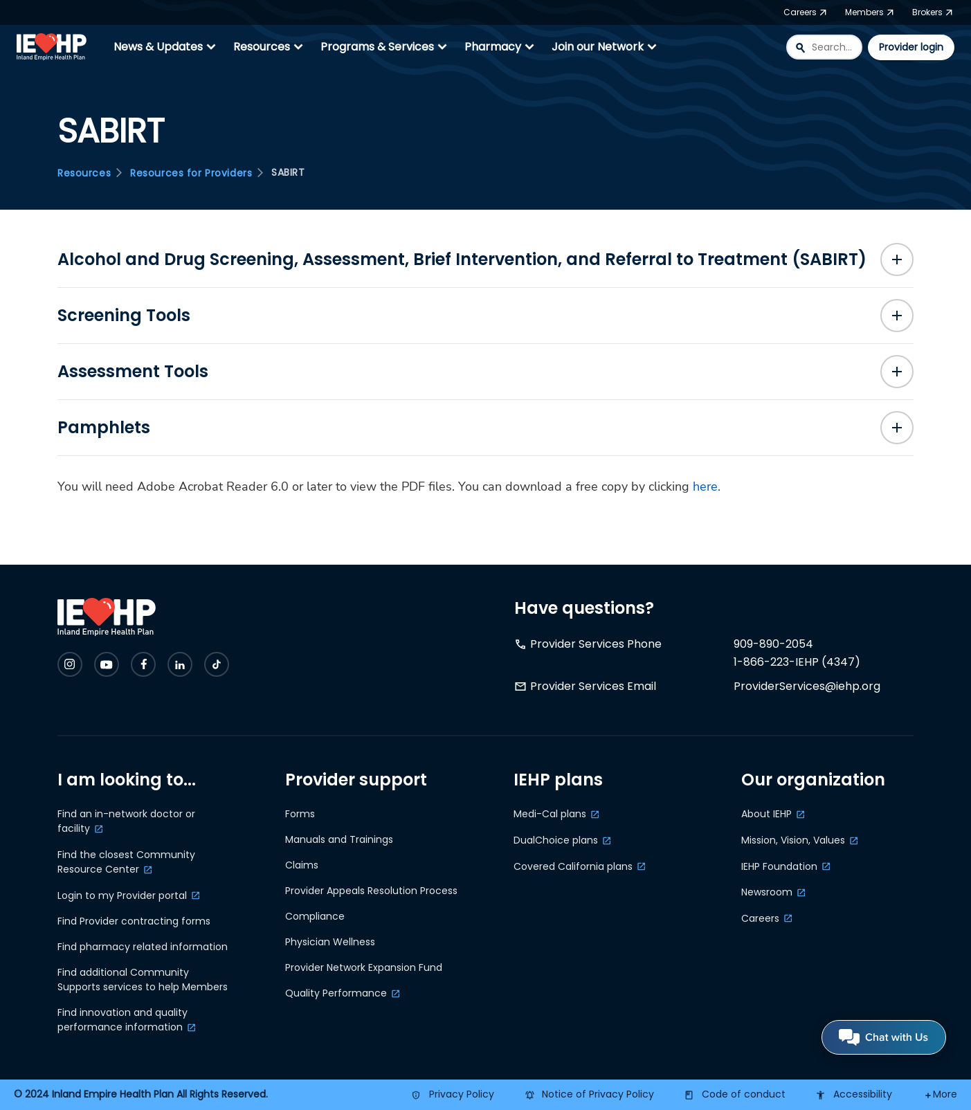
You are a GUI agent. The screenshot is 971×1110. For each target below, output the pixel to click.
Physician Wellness (330, 942)
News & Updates (166, 47)
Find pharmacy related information (142, 947)
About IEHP (766, 814)
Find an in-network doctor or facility (126, 821)
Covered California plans (573, 866)
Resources (270, 47)
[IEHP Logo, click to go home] (55, 47)
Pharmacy (501, 47)
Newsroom (766, 892)
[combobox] (824, 47)
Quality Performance (336, 993)
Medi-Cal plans (550, 814)
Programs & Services (385, 47)
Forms (300, 814)
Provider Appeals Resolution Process (371, 891)
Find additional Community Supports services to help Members (142, 979)
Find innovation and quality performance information (122, 1020)
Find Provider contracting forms (133, 921)
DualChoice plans (556, 840)
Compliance (315, 916)
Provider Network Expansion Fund (363, 967)
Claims (301, 865)
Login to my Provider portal (122, 895)
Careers (760, 918)
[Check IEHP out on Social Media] (69, 664)
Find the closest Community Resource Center (126, 862)
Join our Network (606, 47)
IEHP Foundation (779, 866)
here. (706, 486)
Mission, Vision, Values (793, 840)
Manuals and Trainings (339, 839)
